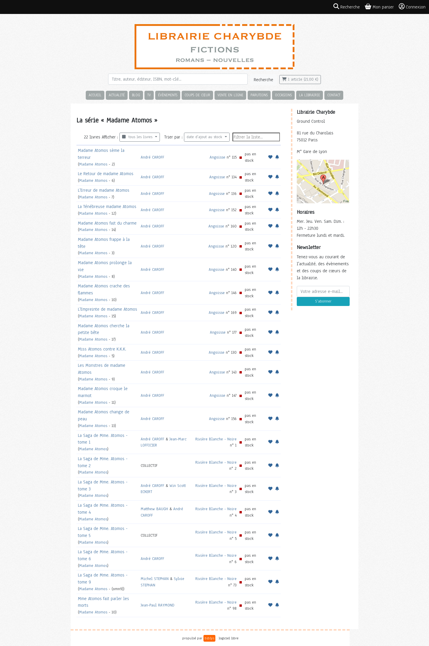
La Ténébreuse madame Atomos (107, 206)
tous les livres (138, 137)
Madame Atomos (93, 164)
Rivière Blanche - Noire (216, 439)
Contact (333, 94)
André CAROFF (152, 157)
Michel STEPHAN (155, 578)
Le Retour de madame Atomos (105, 174)
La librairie (309, 94)
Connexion (412, 6)
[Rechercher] (178, 79)
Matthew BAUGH (154, 509)
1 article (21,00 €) (300, 79)
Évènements (167, 94)
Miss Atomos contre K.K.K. (102, 349)
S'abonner (323, 301)
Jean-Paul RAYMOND (157, 605)
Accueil (95, 94)
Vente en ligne (230, 94)
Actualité (117, 94)
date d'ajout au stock (205, 137)
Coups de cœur (197, 94)
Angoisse (217, 157)
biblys (209, 638)
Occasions (283, 94)
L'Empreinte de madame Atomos (107, 309)
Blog (136, 94)
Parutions (259, 94)
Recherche (263, 80)
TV (149, 94)
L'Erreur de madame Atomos (103, 190)
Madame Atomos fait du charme (107, 223)
